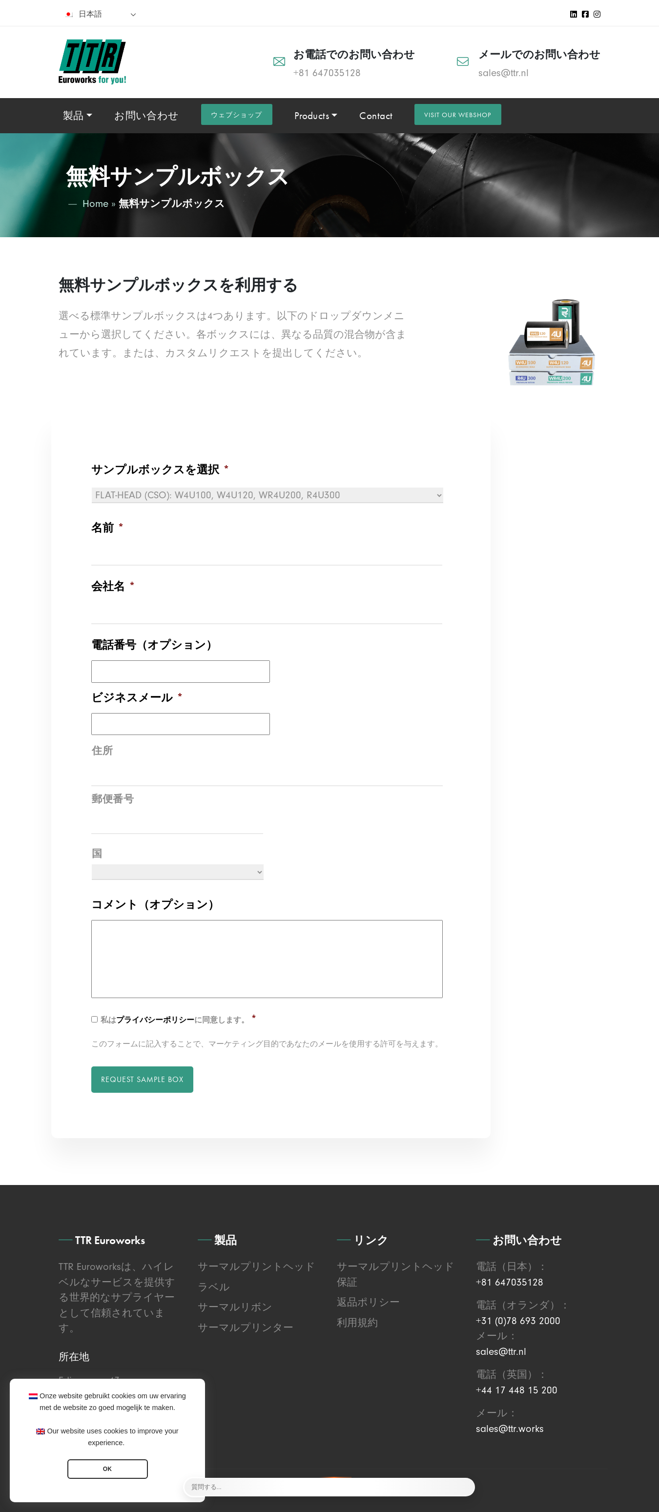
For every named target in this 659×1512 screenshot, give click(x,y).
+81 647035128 (327, 73)
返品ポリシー (368, 1301)
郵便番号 (113, 797)
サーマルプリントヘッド (256, 1265)
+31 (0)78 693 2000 (518, 1319)
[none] (100, 13)
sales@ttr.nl (503, 73)
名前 (107, 528)
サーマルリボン (235, 1305)
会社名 (113, 586)
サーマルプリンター (245, 1326)
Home (95, 203)
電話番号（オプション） (154, 644)
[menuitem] (100, 13)
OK (107, 1469)
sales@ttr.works (510, 1427)
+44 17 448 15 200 (516, 1388)
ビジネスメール (137, 697)
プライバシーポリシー (155, 1019)
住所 (102, 749)
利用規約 (357, 1321)
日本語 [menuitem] (90, 14)
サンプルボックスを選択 (160, 470)
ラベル (214, 1285)
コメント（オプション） (155, 903)
